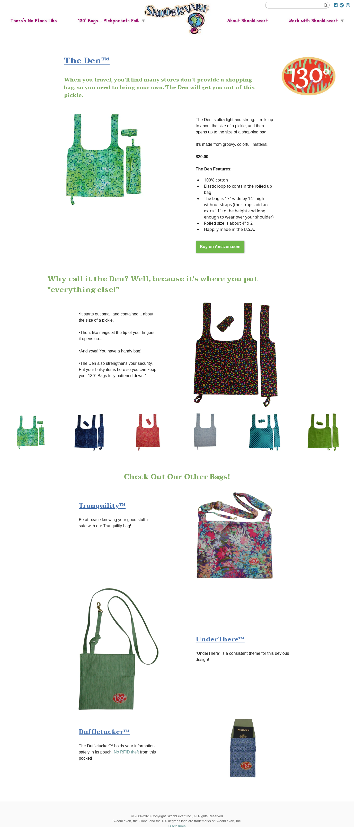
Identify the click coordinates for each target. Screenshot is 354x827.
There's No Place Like (33, 20)
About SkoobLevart (247, 20)
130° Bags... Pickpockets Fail (108, 20)
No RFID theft (126, 752)
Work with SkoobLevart (313, 20)
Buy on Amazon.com (220, 246)
